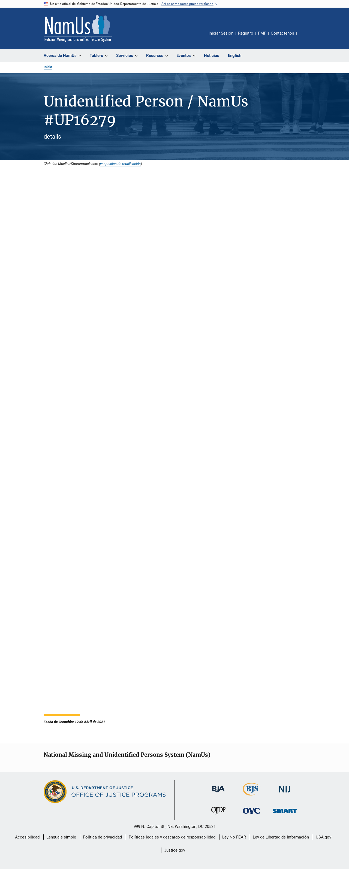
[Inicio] (78, 28)
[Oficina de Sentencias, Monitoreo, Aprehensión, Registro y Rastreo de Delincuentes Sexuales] (285, 814)
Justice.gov (174, 850)
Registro (245, 33)
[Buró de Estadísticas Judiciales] (251, 796)
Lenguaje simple (61, 837)
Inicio (48, 67)
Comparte (305, 37)
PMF (262, 33)
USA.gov (323, 837)
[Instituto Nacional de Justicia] (284, 793)
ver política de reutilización (120, 163)
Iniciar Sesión (221, 33)
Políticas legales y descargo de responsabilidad (172, 837)
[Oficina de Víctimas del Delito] (251, 815)
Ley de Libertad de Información (281, 837)
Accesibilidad (27, 837)
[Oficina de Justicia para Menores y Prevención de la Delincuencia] (218, 815)
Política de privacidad (102, 837)
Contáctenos (282, 33)
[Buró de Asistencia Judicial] (218, 793)
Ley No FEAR (234, 837)
